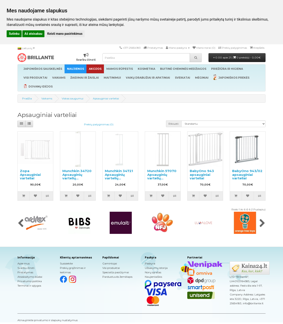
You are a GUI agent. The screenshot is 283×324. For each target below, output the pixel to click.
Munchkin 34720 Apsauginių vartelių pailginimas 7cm (77, 176)
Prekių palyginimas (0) (98, 124)
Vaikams (46, 98)
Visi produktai (111, 268)
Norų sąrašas (153, 272)
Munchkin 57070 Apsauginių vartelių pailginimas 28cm (161, 178)
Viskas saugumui (72, 98)
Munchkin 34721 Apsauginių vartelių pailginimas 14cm (120, 176)
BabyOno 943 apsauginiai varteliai (202, 174)
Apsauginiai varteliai (106, 98)
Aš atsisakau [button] (33, 33)
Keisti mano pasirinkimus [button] (64, 33)
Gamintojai (109, 263)
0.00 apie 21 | (237, 57)
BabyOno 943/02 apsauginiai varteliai (247, 174)
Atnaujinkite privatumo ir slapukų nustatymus (47, 320)
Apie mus (23, 263)
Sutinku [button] (14, 33)
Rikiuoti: (173, 123)
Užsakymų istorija (156, 268)
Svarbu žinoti (25, 268)
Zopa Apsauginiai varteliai (30, 174)
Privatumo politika (29, 281)
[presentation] (20, 223)
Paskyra (150, 263)
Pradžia (27, 98)
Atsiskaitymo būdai (29, 276)
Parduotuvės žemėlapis (117, 276)
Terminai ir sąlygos (29, 285)
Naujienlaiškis (153, 276)
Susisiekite (66, 263)
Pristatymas (25, 272)
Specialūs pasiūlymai (115, 272)
